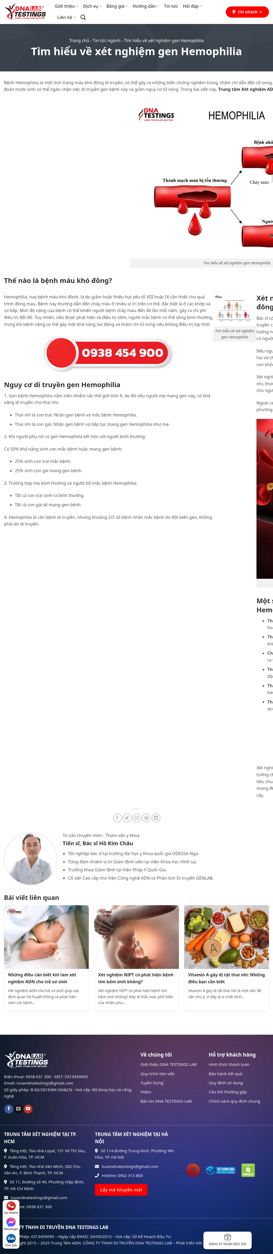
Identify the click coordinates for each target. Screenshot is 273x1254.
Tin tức (171, 6)
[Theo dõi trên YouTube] (28, 1109)
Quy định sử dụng (226, 1082)
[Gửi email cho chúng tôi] (18, 1109)
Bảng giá (117, 6)
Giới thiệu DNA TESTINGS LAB (168, 1064)
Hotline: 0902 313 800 (119, 1175)
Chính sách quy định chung (234, 1101)
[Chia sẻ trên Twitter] (127, 818)
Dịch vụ (92, 6)
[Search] (83, 17)
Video (145, 1091)
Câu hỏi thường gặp (228, 1091)
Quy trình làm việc (157, 1073)
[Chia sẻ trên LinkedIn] (156, 818)
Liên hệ (66, 17)
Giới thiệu (66, 6)
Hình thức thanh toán (229, 1064)
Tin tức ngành (107, 40)
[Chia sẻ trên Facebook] (117, 818)
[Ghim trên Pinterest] (146, 818)
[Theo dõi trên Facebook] (9, 1109)
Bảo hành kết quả (225, 1073)
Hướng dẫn (146, 6)
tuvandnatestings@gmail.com (35, 1197)
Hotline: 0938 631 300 (28, 1206)
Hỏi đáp (192, 6)
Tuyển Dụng (151, 1082)
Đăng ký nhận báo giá (227, 1240)
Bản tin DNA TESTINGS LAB (166, 1101)
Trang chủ (79, 40)
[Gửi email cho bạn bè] (136, 818)
